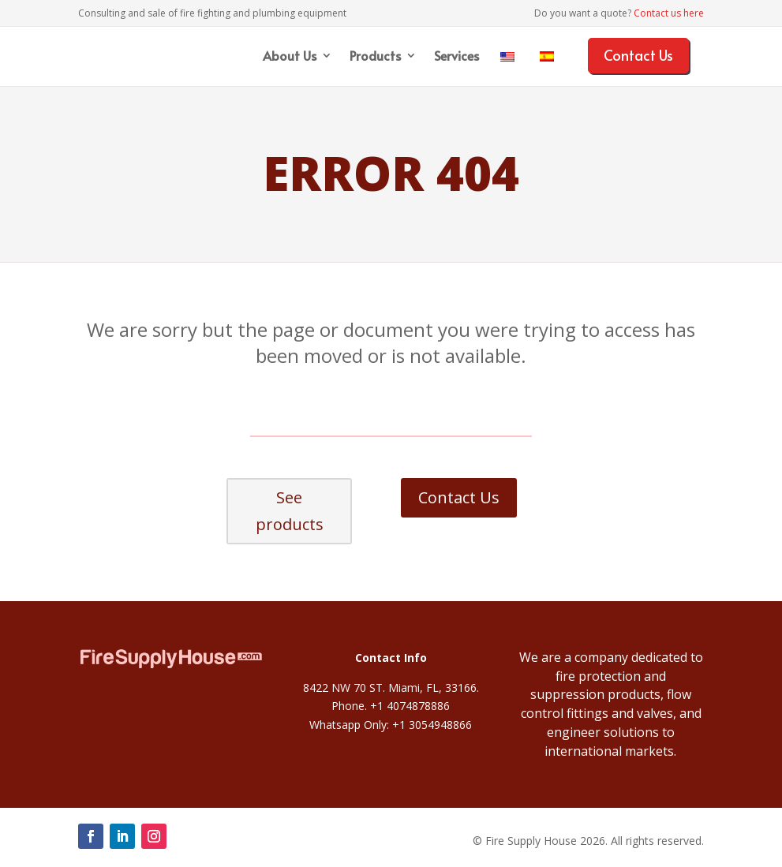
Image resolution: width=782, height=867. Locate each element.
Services (456, 57)
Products (375, 57)
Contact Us (638, 55)
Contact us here (669, 13)
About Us (289, 57)
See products (290, 511)
